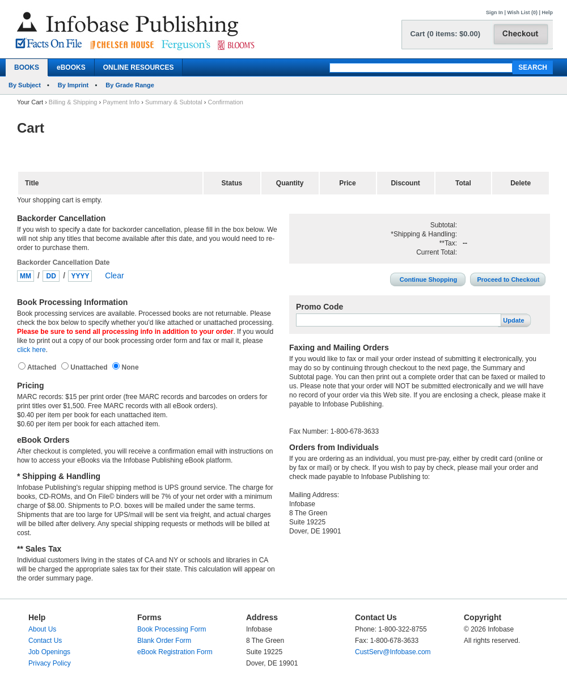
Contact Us (45, 641)
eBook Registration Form (175, 652)
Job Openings (49, 652)
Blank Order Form (164, 641)
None (129, 367)
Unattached (90, 367)
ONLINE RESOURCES (138, 67)
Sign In (494, 12)
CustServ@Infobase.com (393, 652)
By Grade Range (129, 85)
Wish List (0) (522, 12)
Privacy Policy (49, 663)
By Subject (25, 85)
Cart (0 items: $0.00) (445, 33)
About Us (42, 629)
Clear (114, 275)
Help (547, 12)
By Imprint (73, 85)
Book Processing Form (171, 629)
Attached (43, 367)
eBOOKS (71, 67)
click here (31, 350)
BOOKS (26, 67)
